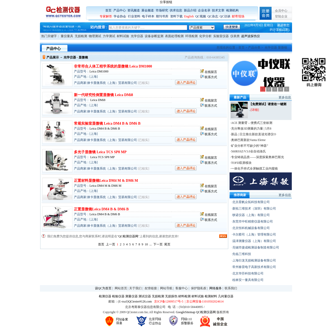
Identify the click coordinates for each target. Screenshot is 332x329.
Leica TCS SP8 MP (102, 157)
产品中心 (119, 10)
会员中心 (281, 10)
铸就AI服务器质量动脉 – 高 (62, 28)
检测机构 (232, 10)
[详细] (255, 110)
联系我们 (231, 288)
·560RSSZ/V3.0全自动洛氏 (248, 151)
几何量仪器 (225, 296)
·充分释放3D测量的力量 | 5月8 (250, 128)
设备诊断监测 (154, 36)
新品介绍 (190, 10)
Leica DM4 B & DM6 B (104, 128)
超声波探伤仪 (250, 36)
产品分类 (254, 47)
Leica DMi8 (97, 100)
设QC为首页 (103, 288)
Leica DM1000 (98, 71)
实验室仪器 (221, 36)
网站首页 (121, 288)
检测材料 (211, 296)
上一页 (110, 244)
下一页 (158, 244)
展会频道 (147, 10)
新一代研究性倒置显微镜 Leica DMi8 (103, 95)
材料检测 (184, 296)
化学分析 (205, 36)
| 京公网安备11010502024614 (204, 301)
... (150, 244)
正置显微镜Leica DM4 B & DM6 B (101, 209)
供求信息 (176, 10)
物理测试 (95, 36)
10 (146, 244)
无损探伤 (171, 296)
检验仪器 (118, 296)
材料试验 (123, 36)
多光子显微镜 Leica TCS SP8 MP (100, 152)
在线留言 (211, 72)
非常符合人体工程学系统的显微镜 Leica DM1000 (113, 66)
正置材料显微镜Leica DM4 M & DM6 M (106, 181)
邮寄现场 (238, 16)
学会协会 (120, 16)
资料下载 (176, 16)
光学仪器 (137, 36)
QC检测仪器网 (129, 236)
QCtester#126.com (140, 301)
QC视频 (200, 16)
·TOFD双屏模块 (241, 163)
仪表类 (235, 36)
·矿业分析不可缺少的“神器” (249, 145)
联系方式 (211, 77)
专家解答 (106, 16)
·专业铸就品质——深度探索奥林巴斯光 (257, 157)
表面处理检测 (174, 36)
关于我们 (135, 288)
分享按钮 (166, 2)
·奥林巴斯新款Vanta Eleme (248, 140)
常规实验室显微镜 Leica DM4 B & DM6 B (107, 123)
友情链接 (150, 288)
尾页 (167, 244)
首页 (108, 10)
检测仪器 (105, 296)
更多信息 (285, 97)
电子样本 (148, 16)
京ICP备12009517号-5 (168, 301)
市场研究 (162, 10)
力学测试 (109, 36)
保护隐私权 (198, 288)
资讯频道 (133, 10)
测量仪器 (131, 296)
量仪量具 (67, 36)
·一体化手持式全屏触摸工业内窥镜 (254, 168)
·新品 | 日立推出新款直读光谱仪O (253, 134)
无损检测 (81, 36)
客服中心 (181, 288)
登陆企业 (281, 16)
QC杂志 (213, 16)
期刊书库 (162, 16)
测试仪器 (145, 296)
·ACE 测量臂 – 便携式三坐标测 (251, 123)
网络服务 (215, 288)
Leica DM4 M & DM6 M (105, 185)
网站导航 (166, 288)
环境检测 (191, 36)
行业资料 (134, 16)
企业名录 (204, 10)
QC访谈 (225, 16)
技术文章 (218, 10)
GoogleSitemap (185, 312)
